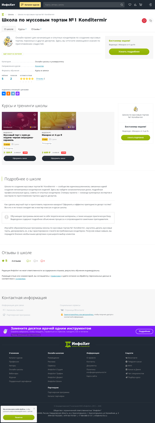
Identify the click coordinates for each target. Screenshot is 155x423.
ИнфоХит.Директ (55, 377)
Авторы (12, 365)
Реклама (51, 361)
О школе (8, 29)
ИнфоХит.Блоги (55, 381)
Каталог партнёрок (56, 396)
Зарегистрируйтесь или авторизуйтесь (78, 314)
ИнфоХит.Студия (55, 369)
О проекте (91, 358)
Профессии (14, 361)
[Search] (121, 4)
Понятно (19, 417)
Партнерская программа (58, 392)
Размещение (53, 358)
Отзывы (36, 29)
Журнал (12, 377)
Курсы (22, 29)
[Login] (150, 4)
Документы (92, 365)
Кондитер (39, 66)
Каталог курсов (15, 358)
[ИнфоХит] (8, 5)
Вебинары (13, 373)
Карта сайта (92, 376)
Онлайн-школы (16, 369)
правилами (56, 276)
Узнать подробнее (129, 51)
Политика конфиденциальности (96, 370)
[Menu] (22, 5)
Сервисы (52, 365)
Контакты (91, 361)
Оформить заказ (20, 158)
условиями (20, 278)
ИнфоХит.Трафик (55, 373)
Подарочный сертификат (20, 381)
